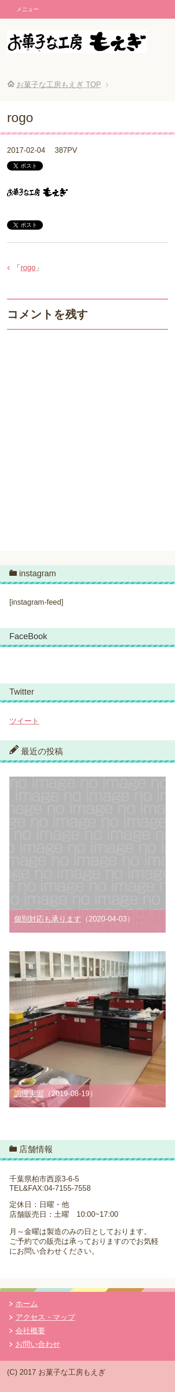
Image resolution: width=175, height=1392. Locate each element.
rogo (28, 268)
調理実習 (29, 1094)
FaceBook (28, 636)
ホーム (26, 1304)
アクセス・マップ (45, 1317)
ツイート (24, 721)
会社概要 (30, 1331)
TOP (58, 85)
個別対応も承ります (47, 919)
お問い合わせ (37, 1344)
